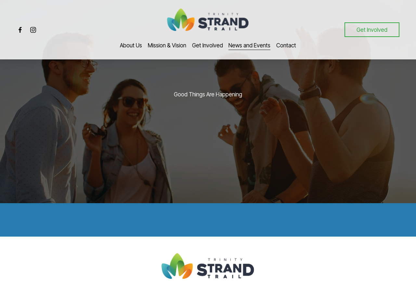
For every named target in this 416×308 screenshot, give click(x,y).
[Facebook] (20, 29)
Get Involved (372, 29)
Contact (286, 45)
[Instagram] (33, 29)
